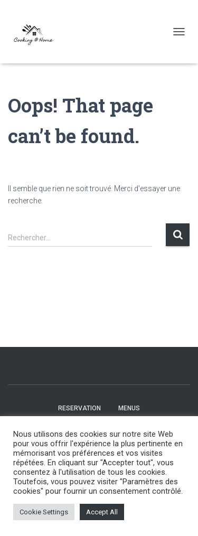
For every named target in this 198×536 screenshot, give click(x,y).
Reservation (79, 408)
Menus (129, 408)
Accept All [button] (102, 512)
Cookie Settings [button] (44, 512)
